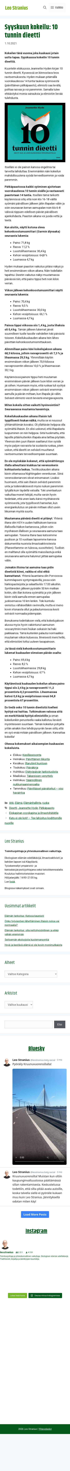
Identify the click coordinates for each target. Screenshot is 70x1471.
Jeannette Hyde (28, 808)
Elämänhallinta (32, 802)
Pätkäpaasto (46, 808)
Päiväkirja (32, 767)
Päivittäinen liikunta (38, 759)
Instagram (36, 1231)
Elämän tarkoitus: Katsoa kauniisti (24, 915)
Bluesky (36, 1048)
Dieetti (13, 808)
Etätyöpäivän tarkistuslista (42, 771)
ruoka (45, 802)
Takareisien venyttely (40, 776)
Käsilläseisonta (32, 755)
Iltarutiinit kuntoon (36, 763)
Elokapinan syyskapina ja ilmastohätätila (33, 813)
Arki (11, 802)
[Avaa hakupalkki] (45, 7)
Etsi (59, 1024)
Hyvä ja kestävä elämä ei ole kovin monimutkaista (33, 944)
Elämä (18, 802)
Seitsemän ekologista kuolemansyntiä (27, 939)
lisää (12, 881)
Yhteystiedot (45, 1429)
